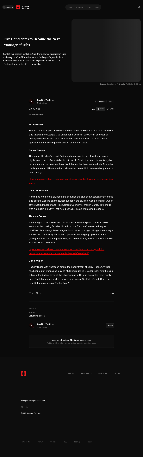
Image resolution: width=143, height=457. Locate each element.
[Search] (139, 7)
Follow (110, 326)
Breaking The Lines (45, 100)
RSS (65, 442)
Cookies (53, 442)
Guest (90, 442)
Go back (8, 7)
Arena (70, 7)
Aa (93, 109)
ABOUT (118, 374)
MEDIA (102, 374)
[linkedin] (27, 407)
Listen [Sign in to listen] (100, 109)
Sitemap (77, 442)
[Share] (110, 109)
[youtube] (32, 407)
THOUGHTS (86, 374)
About (97, 7)
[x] (22, 407)
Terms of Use (26, 442)
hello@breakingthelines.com (33, 401)
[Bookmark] (39, 109)
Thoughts (79, 7)
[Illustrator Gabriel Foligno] (108, 84)
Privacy (40, 442)
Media (89, 7)
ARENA (71, 374)
